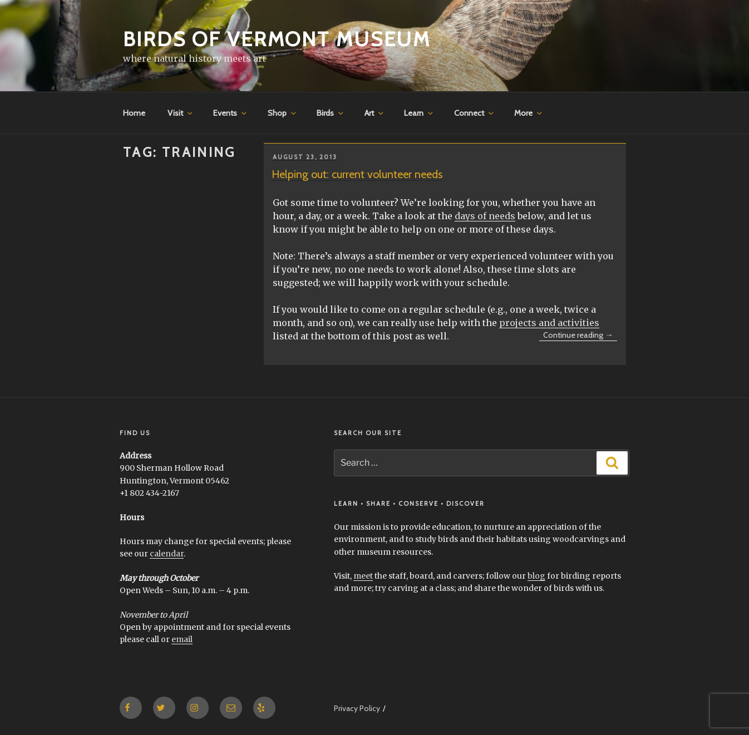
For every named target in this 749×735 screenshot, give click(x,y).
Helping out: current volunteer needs (357, 174)
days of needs (485, 215)
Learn (419, 113)
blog (536, 576)
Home (134, 113)
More (529, 113)
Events (230, 113)
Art (374, 113)
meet (363, 576)
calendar (167, 554)
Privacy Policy (357, 708)
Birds (331, 113)
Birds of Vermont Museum (277, 39)
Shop (283, 113)
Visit (180, 113)
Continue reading (580, 335)
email (182, 639)
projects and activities (549, 322)
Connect (474, 113)
